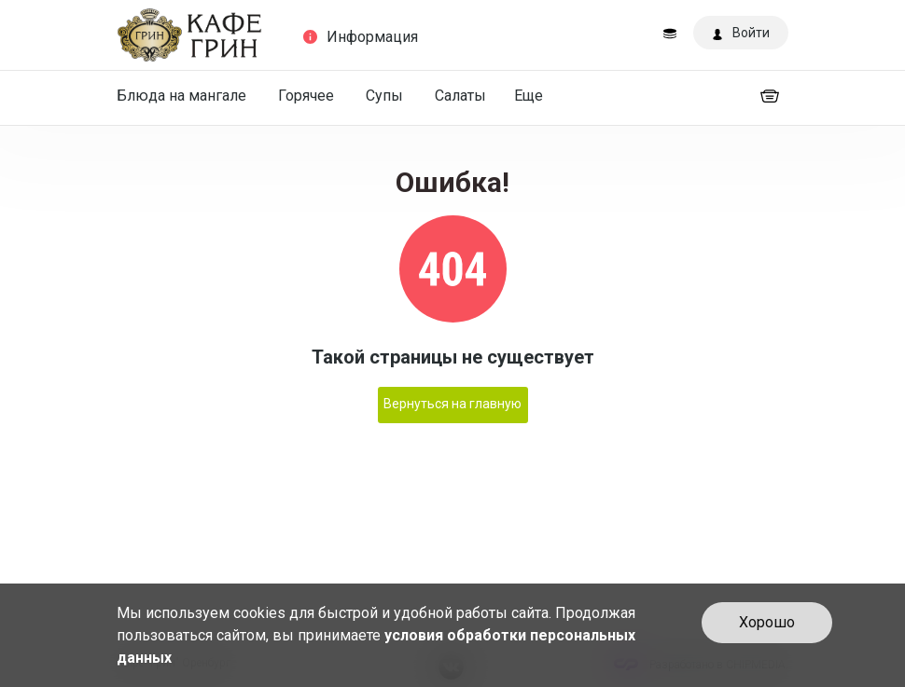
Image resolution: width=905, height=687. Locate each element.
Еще (528, 95)
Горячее (306, 95)
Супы (384, 95)
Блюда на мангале (181, 95)
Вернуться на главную (452, 403)
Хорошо (767, 622)
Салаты (460, 95)
